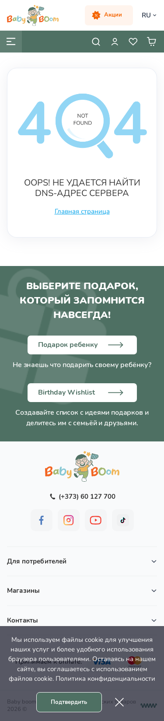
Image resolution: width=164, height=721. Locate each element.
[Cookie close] (119, 702)
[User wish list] (133, 41)
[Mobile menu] (11, 41)
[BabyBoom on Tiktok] (123, 520)
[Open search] (96, 41)
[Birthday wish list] (82, 392)
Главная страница (82, 211)
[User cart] (151, 41)
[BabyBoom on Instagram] (69, 520)
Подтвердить (69, 702)
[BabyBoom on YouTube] (96, 520)
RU (146, 15)
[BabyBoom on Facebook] (41, 520)
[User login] (114, 41)
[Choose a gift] (82, 345)
